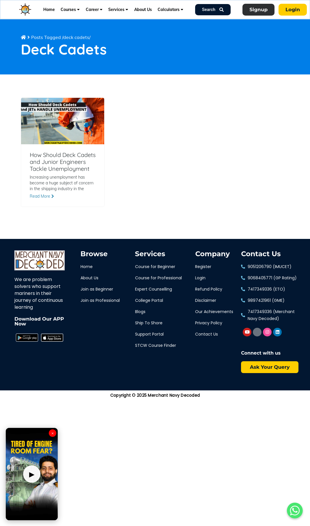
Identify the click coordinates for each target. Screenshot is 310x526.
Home (49, 9)
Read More (42, 196)
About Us (143, 9)
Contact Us (261, 253)
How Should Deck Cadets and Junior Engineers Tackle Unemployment (63, 161)
